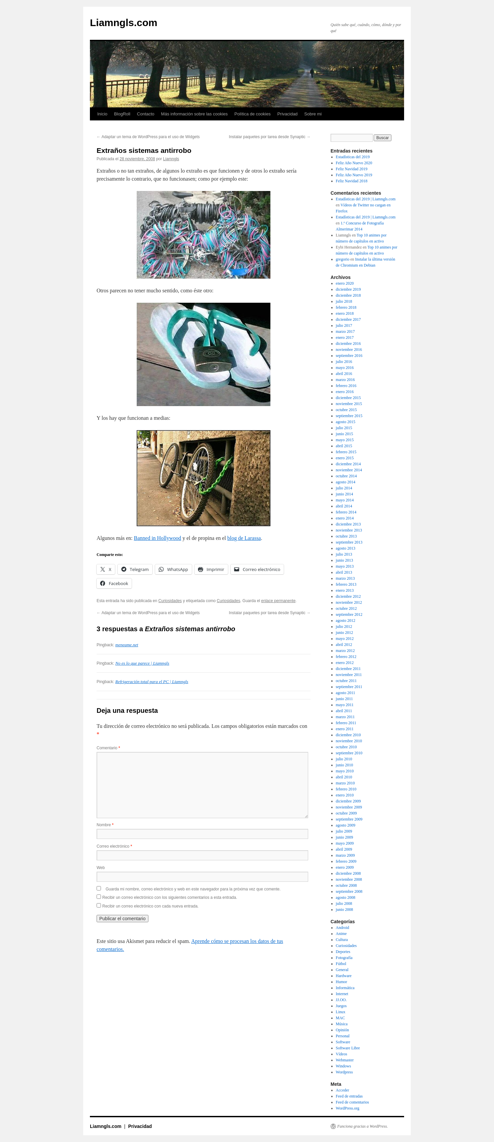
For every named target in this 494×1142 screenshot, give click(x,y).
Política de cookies (252, 113)
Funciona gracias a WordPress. (362, 1126)
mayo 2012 (345, 638)
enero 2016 (345, 391)
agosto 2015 (345, 421)
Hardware (344, 975)
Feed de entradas (349, 1096)
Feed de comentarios (352, 1102)
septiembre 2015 (349, 415)
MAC (340, 1018)
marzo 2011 (345, 717)
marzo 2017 (345, 331)
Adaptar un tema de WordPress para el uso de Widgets (148, 136)
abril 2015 (344, 446)
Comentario (108, 748)
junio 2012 (344, 632)
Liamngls (171, 159)
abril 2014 (344, 506)
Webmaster (345, 1060)
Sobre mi (313, 113)
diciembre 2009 (348, 801)
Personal (343, 1036)
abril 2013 (344, 572)
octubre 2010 (346, 747)
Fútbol (341, 963)
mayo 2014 (345, 500)
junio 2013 (344, 560)
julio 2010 (344, 759)
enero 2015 (345, 458)
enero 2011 (345, 729)
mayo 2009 (345, 843)
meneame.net (126, 644)
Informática (345, 987)
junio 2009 (344, 837)
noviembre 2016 (349, 349)
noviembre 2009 (349, 807)
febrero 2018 (346, 307)
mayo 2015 (345, 440)
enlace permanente (278, 600)
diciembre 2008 (348, 873)
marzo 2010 (345, 783)
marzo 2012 (345, 650)
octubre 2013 (346, 536)
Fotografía (344, 957)
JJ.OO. (341, 999)
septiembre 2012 (349, 614)
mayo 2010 (345, 771)
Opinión (342, 1030)
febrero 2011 (346, 723)
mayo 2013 (345, 566)
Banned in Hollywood (157, 538)
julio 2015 (344, 427)
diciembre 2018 (348, 295)
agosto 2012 (345, 620)
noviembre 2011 (349, 674)
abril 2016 (344, 373)
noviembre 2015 (349, 403)
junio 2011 (344, 698)
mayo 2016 (345, 367)
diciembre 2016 (348, 343)
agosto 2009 (345, 825)
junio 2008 (344, 909)
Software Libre (348, 1048)
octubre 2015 (346, 409)
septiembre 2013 (349, 542)
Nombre (105, 825)
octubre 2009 (346, 813)
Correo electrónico (114, 846)
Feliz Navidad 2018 (352, 181)
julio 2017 (344, 325)
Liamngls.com (123, 22)
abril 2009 (344, 849)
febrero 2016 (346, 385)
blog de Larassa (244, 538)
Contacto (145, 113)
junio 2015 (344, 434)
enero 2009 (345, 867)
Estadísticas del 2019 (353, 157)
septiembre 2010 (349, 753)
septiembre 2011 (349, 686)
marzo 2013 (345, 578)
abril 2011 (344, 710)
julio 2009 (344, 831)
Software (343, 1042)
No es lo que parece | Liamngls (142, 663)
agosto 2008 (345, 897)
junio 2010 (344, 765)
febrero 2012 (346, 656)
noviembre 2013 (349, 530)
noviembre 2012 (349, 602)
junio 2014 (344, 494)
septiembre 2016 (349, 355)
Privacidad (287, 113)
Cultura (342, 939)
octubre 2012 (346, 608)
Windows (343, 1066)
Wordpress (344, 1072)
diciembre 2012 (348, 596)
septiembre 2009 (349, 819)
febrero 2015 (346, 452)
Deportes (343, 951)
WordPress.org (347, 1108)
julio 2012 (344, 626)
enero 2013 (345, 590)
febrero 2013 (346, 584)
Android (342, 927)
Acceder (342, 1090)
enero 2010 (345, 795)
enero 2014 (345, 518)
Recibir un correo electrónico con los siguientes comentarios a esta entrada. (169, 897)
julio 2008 (344, 903)
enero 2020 (345, 283)
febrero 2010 (346, 789)
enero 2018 (345, 313)
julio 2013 (344, 554)
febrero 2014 (346, 512)
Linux (341, 1012)
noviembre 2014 (349, 470)
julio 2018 (344, 301)
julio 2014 (344, 488)
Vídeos (341, 1054)
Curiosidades (170, 600)
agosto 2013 (345, 548)
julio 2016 (344, 361)
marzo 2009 (345, 855)
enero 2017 (345, 337)
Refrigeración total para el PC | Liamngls (151, 681)
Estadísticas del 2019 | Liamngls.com (366, 199)
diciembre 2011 (348, 668)
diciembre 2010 (348, 735)
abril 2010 (344, 777)
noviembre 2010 (349, 741)
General (342, 969)
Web (101, 867)
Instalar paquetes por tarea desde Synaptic (270, 136)
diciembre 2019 (348, 289)
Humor (341, 981)
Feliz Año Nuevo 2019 (354, 175)
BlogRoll (122, 113)
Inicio (102, 113)
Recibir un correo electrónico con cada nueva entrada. (150, 906)
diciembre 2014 (348, 464)
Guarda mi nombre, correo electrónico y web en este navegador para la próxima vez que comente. (193, 889)
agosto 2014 (345, 482)
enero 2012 (345, 662)
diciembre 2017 (348, 319)
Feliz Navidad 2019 (352, 169)
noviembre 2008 (349, 879)
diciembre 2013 (348, 524)
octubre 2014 (346, 476)
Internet (342, 993)
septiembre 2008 (349, 891)
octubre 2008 (346, 885)
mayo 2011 (345, 704)
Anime (341, 933)
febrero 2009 (346, 861)
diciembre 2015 (348, 397)
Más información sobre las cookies (194, 113)
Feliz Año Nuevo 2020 (354, 163)
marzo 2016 (345, 379)
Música (342, 1024)
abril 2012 (344, 644)
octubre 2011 (346, 680)
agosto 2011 (345, 692)
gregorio (343, 259)
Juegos (341, 1006)
